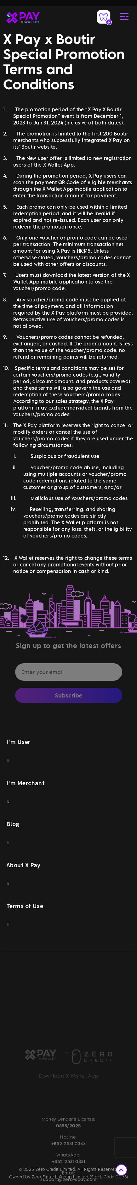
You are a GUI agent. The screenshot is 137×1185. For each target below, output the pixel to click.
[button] (8, 760)
